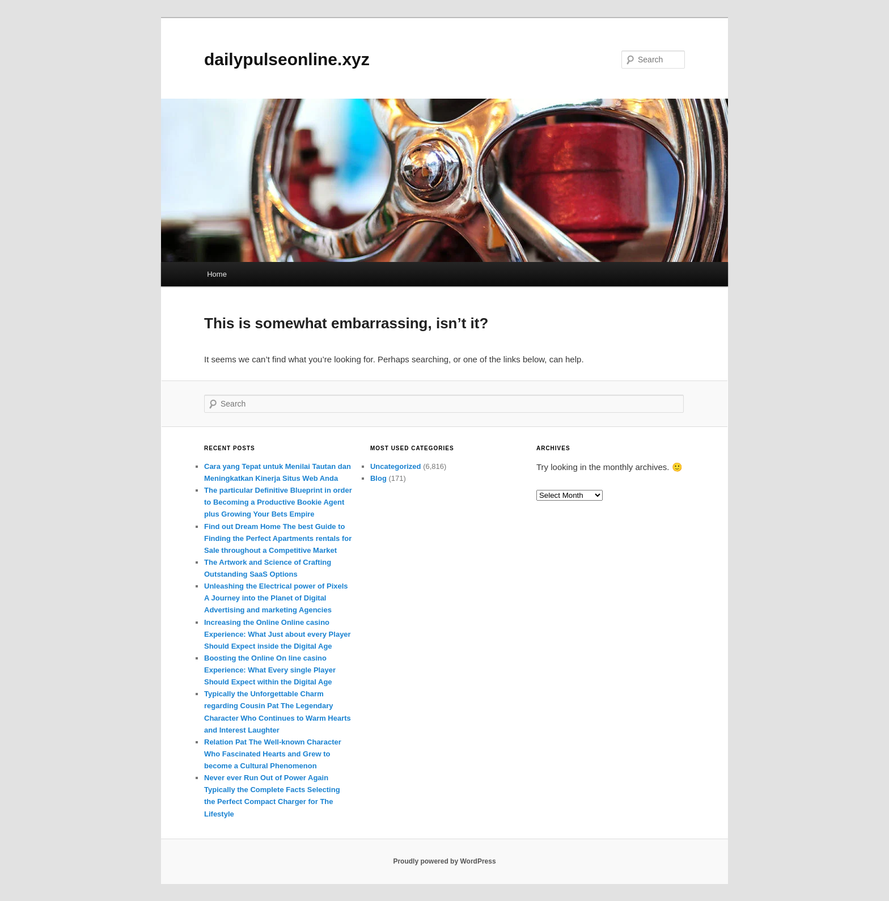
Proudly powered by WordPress (444, 861)
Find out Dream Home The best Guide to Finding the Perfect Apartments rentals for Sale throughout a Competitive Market (278, 538)
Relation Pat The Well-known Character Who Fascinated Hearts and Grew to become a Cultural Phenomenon (272, 754)
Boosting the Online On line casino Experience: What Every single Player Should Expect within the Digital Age (270, 670)
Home (217, 274)
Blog (378, 478)
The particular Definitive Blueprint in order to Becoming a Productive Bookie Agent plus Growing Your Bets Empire (278, 502)
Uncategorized (395, 466)
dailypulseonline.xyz (287, 59)
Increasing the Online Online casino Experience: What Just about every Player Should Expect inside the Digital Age (277, 634)
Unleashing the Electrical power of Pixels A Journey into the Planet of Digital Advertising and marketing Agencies (276, 598)
